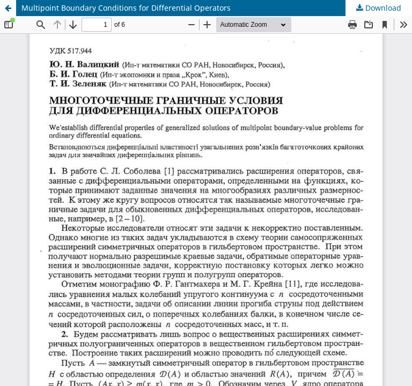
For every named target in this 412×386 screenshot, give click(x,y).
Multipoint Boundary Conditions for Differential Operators (126, 8)
